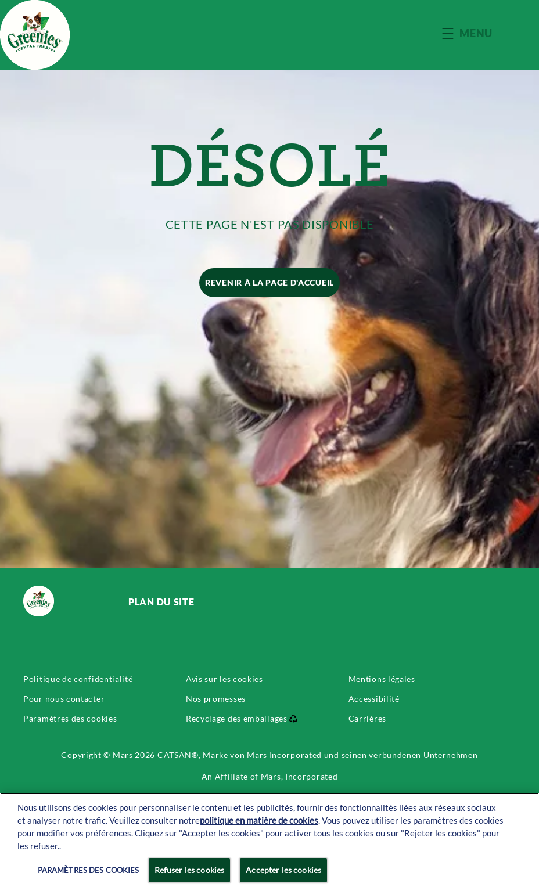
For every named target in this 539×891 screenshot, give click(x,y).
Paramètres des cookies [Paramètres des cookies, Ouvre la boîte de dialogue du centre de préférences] (88, 870)
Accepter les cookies (283, 870)
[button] (479, 33)
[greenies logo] (64, 601)
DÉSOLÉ (270, 165)
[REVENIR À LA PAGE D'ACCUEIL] (269, 282)
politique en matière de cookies (259, 820)
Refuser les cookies (189, 870)
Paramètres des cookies (70, 719)
